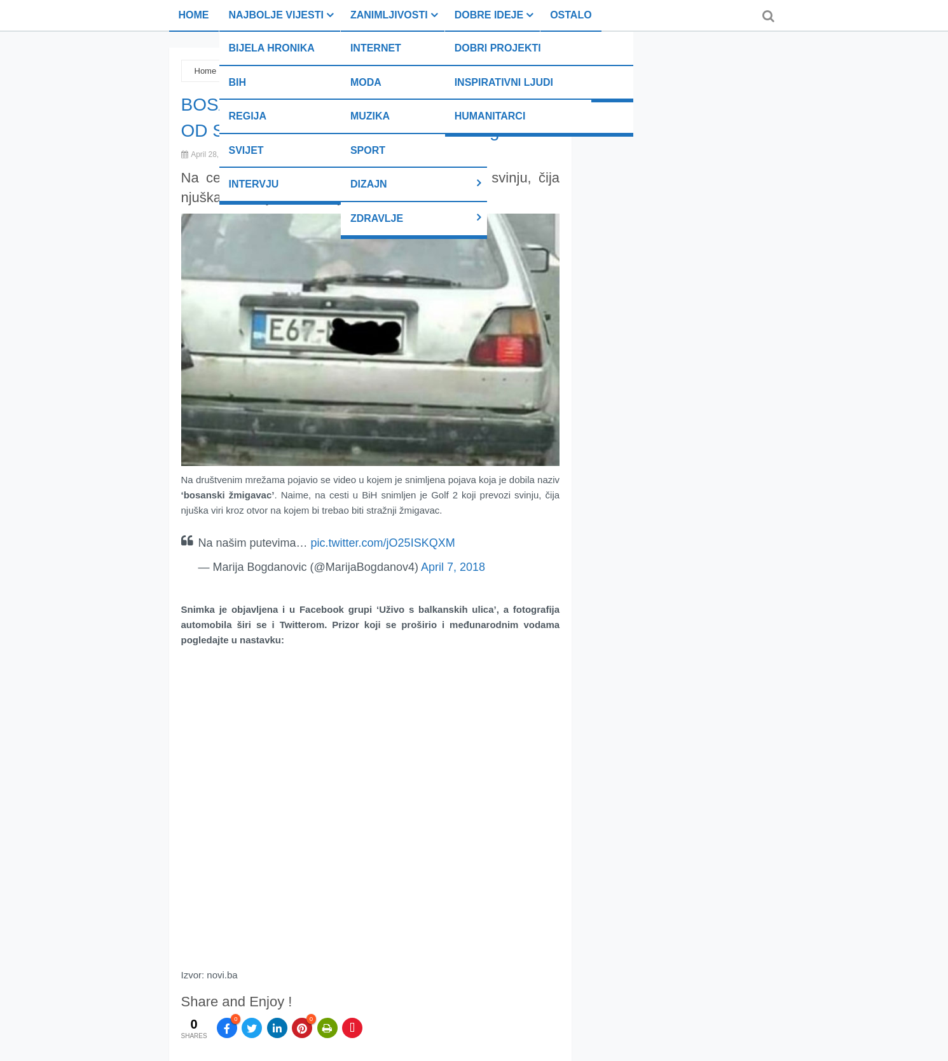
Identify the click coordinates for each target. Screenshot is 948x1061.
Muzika (370, 116)
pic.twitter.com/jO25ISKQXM (383, 543)
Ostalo (570, 15)
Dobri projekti (498, 48)
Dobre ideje (489, 15)
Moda (365, 82)
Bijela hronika (272, 48)
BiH (238, 82)
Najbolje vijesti (276, 15)
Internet (375, 48)
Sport (367, 150)
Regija (248, 116)
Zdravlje (376, 218)
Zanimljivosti (389, 15)
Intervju (254, 184)
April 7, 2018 (453, 567)
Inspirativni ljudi (504, 82)
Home (194, 15)
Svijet (246, 150)
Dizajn (368, 184)
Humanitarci (490, 116)
